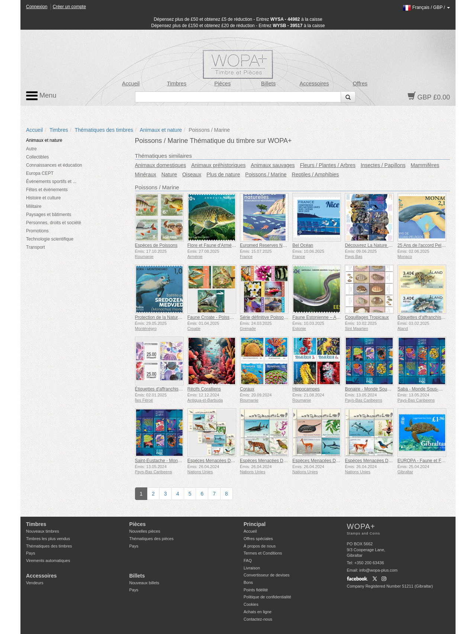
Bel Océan (302, 245)
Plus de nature (223, 174)
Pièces (222, 83)
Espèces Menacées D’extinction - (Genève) (335, 460)
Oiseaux (191, 174)
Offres (360, 83)
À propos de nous (260, 546)
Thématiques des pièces (151, 538)
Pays (30, 553)
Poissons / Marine (265, 174)
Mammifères (425, 165)
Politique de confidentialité (267, 597)
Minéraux (146, 174)
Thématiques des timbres (104, 130)
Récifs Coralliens (204, 389)
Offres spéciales (258, 538)
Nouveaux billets (144, 583)
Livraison (252, 568)
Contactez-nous (258, 619)
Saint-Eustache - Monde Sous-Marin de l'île (178, 460)
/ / (426, 7)
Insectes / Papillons (383, 165)
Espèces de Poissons (156, 245)
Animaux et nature (161, 130)
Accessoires (314, 83)
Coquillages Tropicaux (367, 317)
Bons (248, 582)
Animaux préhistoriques (218, 165)
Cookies (251, 604)
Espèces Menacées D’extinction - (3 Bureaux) (232, 460)
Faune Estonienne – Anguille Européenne (333, 317)
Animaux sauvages (273, 165)
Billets (268, 83)
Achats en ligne (257, 612)
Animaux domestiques (160, 165)
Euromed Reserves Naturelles (269, 245)
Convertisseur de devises (267, 575)
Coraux (247, 389)
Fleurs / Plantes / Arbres (328, 165)
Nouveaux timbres (42, 531)
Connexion (36, 6)
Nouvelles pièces (144, 531)
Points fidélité (256, 590)
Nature (169, 174)
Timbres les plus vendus (48, 538)
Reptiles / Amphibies (315, 174)
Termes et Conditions (263, 553)
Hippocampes (305, 389)
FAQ (248, 560)
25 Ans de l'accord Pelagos (424, 245)
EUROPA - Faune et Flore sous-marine (436, 460)
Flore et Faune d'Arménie (212, 245)
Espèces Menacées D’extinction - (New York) (284, 460)
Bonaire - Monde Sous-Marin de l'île (380, 389)
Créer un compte (69, 6)
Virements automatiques (48, 560)
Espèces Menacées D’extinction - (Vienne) (387, 460)
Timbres (177, 83)
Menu (41, 95)
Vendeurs (34, 583)
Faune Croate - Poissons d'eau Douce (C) (228, 317)
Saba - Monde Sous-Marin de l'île (431, 389)
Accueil (130, 83)
